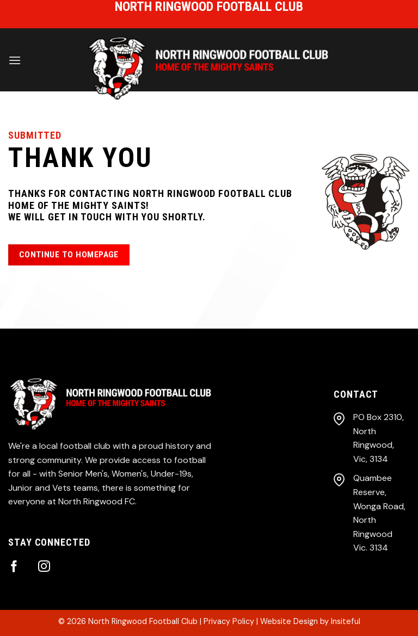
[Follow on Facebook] (14, 567)
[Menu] (14, 60)
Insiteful (345, 621)
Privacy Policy (229, 621)
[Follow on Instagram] (44, 567)
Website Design (289, 621)
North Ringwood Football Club (143, 621)
